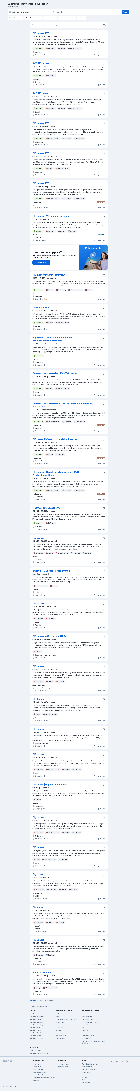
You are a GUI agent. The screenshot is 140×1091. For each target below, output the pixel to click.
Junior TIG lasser (41, 972)
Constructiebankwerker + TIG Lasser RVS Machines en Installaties (62, 405)
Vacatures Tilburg (35, 1030)
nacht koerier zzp (87, 1014)
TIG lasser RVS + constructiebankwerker (54, 439)
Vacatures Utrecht (36, 1019)
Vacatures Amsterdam (37, 1014)
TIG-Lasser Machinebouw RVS (49, 274)
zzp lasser (59, 1014)
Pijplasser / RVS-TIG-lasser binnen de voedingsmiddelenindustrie (52, 339)
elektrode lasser (61, 1035)
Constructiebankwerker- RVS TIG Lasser (54, 373)
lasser (58, 1016)
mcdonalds (85, 1025)
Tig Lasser (38, 538)
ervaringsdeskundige (88, 1035)
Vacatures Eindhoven (36, 1022)
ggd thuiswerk (86, 1033)
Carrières (36, 1080)
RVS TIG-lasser (40, 63)
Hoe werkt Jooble (38, 1075)
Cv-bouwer (85, 1080)
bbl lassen (59, 1030)
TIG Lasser (38, 603)
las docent (59, 1033)
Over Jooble (37, 1064)
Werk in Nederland (87, 1067)
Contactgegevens (39, 1069)
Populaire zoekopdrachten (40, 1006)
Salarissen (85, 1077)
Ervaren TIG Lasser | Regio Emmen (51, 570)
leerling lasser (60, 1027)
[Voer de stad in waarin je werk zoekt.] (72, 12)
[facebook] (112, 1061)
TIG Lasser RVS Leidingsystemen (50, 216)
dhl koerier (85, 1030)
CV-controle (86, 1082)
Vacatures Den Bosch (37, 1033)
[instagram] (117, 1061)
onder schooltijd (87, 1016)
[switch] (104, 25)
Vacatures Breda (35, 1027)
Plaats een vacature (64, 1064)
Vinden (125, 12)
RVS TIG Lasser (40, 93)
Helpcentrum (37, 1067)
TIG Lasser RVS (40, 33)
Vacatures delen (63, 1067)
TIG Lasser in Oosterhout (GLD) (49, 636)
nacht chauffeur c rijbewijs (90, 1022)
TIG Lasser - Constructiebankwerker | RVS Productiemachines (55, 474)
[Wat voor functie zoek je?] (29, 12)
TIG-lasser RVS (40, 307)
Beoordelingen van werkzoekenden (44, 1077)
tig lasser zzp (60, 1022)
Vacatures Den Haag (36, 1025)
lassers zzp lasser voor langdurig (66, 1025)
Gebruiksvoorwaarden (89, 1069)
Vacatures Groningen (36, 1038)
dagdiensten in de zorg (89, 1019)
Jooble (14, 1087)
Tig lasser (37, 874)
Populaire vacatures (36, 1051)
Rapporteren (99, 55)
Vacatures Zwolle (35, 1035)
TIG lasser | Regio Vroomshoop (49, 784)
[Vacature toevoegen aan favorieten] (104, 34)
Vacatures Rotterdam (36, 1016)
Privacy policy (86, 1072)
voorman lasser (60, 1038)
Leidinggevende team (40, 1072)
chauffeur (85, 1027)
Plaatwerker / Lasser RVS (46, 507)
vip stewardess (86, 1038)
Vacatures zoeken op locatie (39, 1053)
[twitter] (123, 1061)
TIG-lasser (38, 699)
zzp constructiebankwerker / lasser (66, 1019)
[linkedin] (128, 1061)
